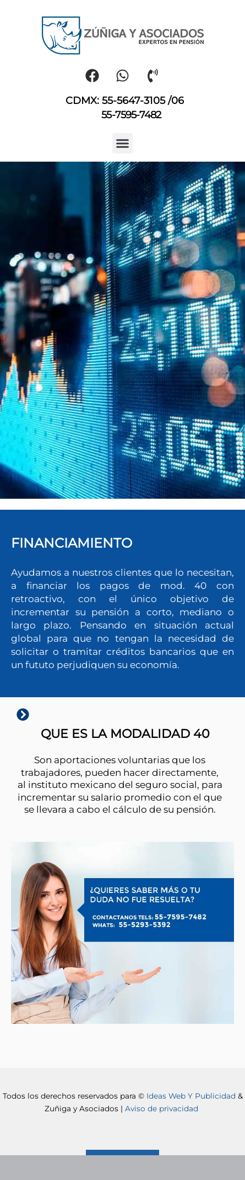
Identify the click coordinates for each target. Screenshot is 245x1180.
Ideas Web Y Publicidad (191, 1095)
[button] (122, 143)
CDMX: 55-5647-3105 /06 (125, 101)
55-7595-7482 (131, 115)
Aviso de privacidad (162, 1108)
